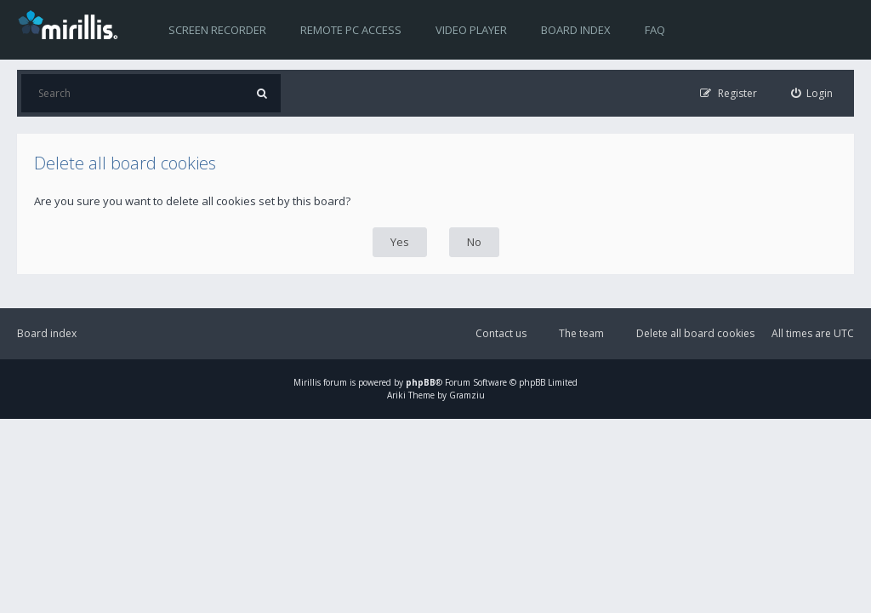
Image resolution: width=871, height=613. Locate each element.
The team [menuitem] (581, 333)
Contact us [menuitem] (501, 333)
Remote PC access (350, 29)
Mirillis (307, 382)
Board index (576, 29)
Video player (471, 29)
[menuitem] (812, 93)
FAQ (655, 29)
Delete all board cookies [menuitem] (695, 333)
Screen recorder (217, 29)
